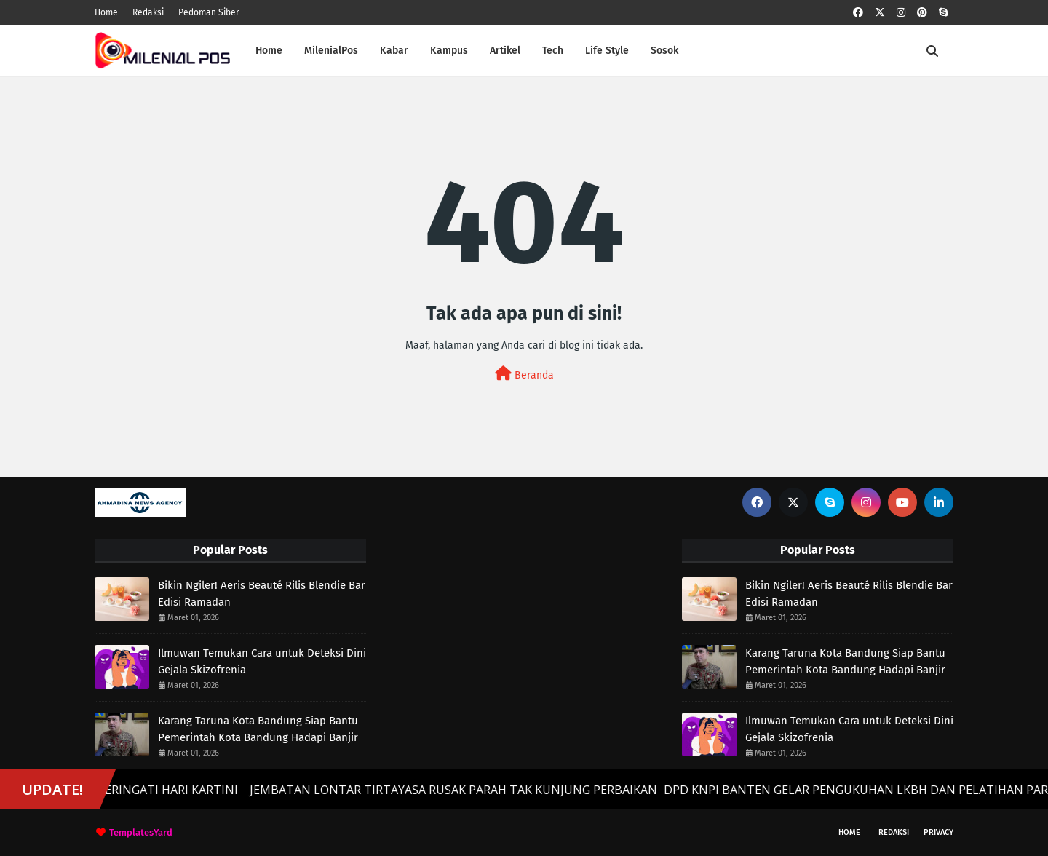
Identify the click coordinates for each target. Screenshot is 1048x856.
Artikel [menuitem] (505, 50)
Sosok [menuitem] (664, 50)
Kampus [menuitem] (449, 50)
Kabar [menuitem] (394, 50)
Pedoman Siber (208, 12)
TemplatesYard (140, 832)
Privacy (938, 832)
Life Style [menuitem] (607, 50)
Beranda (524, 373)
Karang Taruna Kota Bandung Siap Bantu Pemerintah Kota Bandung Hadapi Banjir (258, 729)
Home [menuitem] (268, 50)
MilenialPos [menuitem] (331, 50)
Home (106, 12)
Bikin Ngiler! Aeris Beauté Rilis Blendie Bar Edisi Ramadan (261, 594)
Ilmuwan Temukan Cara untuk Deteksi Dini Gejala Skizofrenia (262, 661)
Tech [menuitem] (552, 50)
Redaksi (148, 12)
